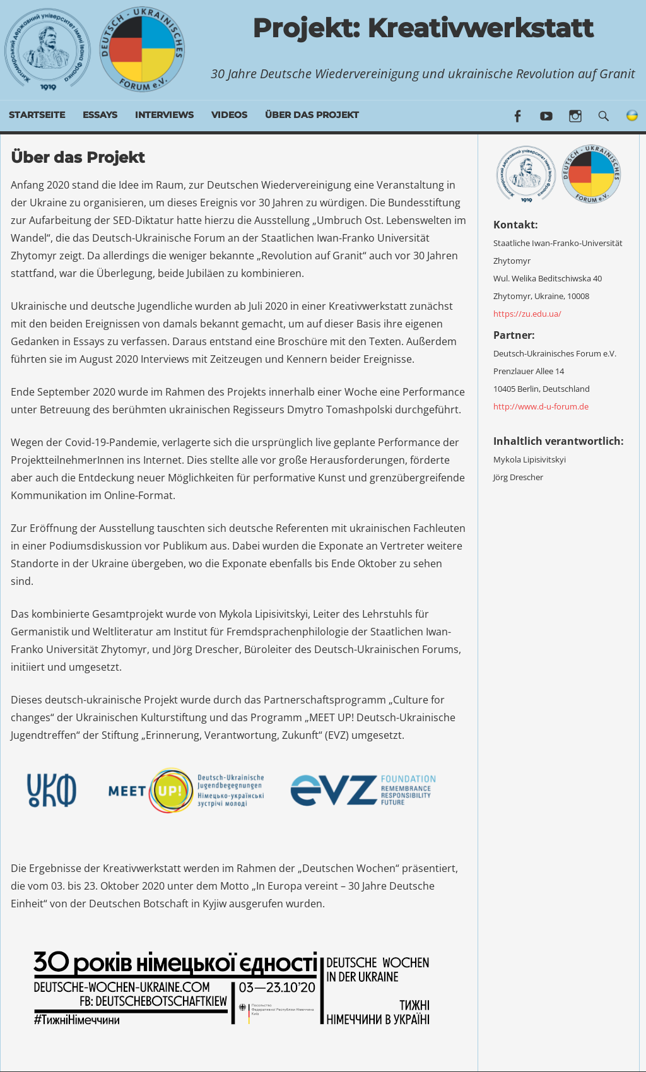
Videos (229, 115)
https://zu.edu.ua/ (527, 311)
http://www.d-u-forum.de (541, 403)
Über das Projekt (312, 115)
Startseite (37, 115)
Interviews (164, 115)
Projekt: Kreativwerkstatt (423, 26)
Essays (100, 115)
